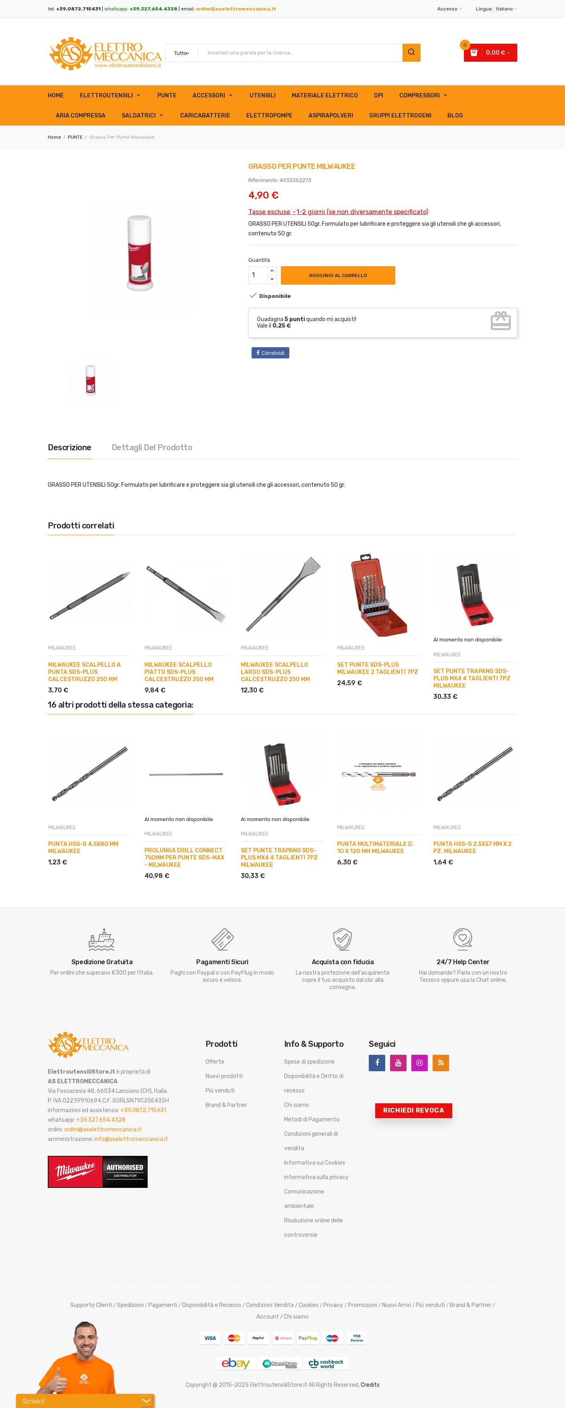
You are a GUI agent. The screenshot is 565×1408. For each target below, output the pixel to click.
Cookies (309, 1305)
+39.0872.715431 (143, 1110)
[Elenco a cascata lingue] (505, 8)
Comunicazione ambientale (304, 1199)
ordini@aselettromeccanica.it (236, 9)
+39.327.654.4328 (101, 1120)
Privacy (333, 1305)
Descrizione (69, 447)
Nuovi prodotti (224, 1076)
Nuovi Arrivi (396, 1305)
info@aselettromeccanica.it (131, 1139)
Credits (370, 1385)
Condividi (273, 353)
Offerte (214, 1061)
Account (267, 1316)
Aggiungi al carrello (338, 275)
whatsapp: (140, 9)
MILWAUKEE (62, 648)
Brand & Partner (226, 1105)
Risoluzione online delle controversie (313, 1227)
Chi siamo (296, 1105)
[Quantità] (258, 275)
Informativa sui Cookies (314, 1162)
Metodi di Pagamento (311, 1119)
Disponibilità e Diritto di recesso (313, 1083)
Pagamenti (162, 1305)
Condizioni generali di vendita (311, 1141)
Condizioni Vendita (270, 1305)
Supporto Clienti (91, 1305)
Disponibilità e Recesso (211, 1305)
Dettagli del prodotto (152, 447)
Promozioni (362, 1305)
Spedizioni (130, 1305)
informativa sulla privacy (316, 1177)
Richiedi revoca (413, 1110)
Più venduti (220, 1090)
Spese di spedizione (309, 1061)
